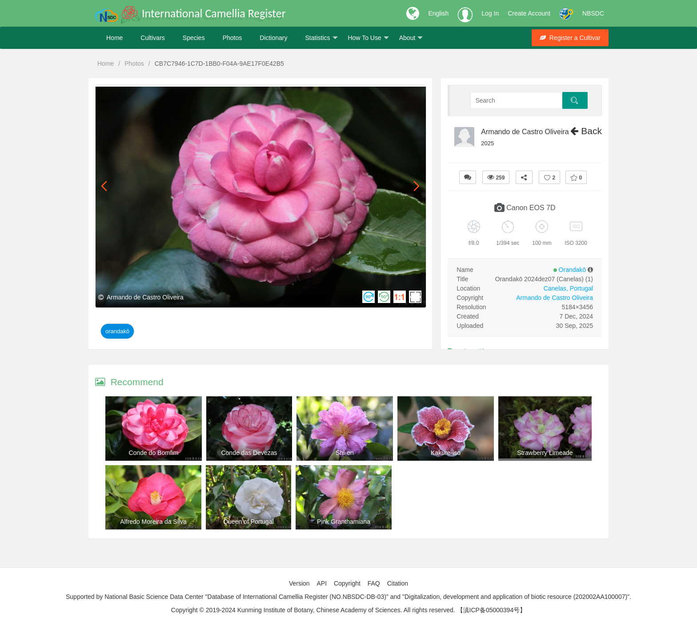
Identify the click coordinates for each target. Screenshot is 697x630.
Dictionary (273, 37)
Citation (397, 583)
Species (194, 37)
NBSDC (593, 13)
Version (299, 583)
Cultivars (152, 37)
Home (114, 37)
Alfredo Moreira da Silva (153, 521)
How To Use (368, 38)
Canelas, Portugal (568, 288)
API (321, 583)
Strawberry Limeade (545, 452)
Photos (232, 37)
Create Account (529, 13)
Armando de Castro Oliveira (525, 132)
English (438, 13)
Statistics (321, 38)
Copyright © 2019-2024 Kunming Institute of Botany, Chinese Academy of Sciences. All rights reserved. (313, 610)
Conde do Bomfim (153, 452)
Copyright (347, 583)
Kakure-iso (446, 452)
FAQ (374, 583)
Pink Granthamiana (343, 521)
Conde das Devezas (249, 452)
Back (586, 131)
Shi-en (344, 452)
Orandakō (117, 331)
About (411, 38)
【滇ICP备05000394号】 (491, 610)
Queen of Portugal (248, 521)
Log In (490, 13)
